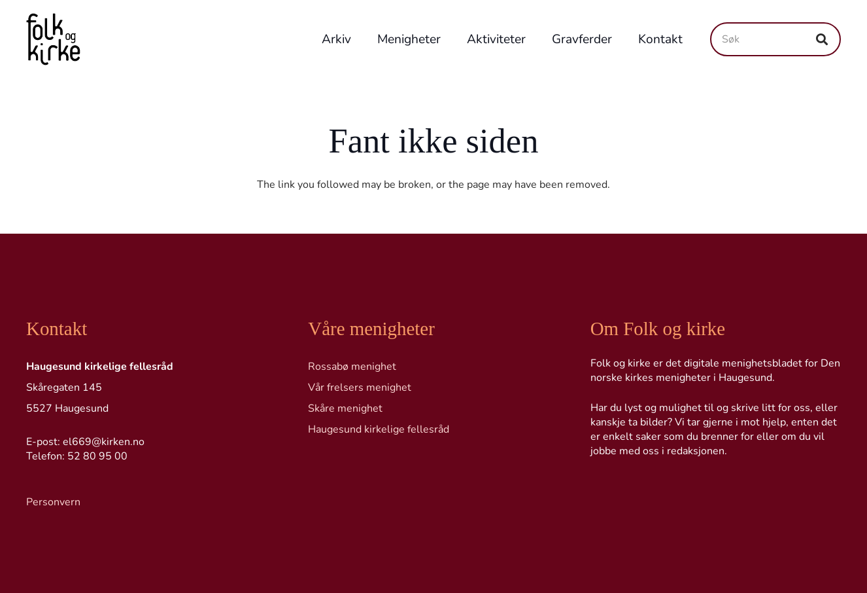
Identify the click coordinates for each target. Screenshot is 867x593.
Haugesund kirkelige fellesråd (378, 429)
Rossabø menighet (352, 366)
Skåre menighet (345, 408)
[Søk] (775, 39)
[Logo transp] (53, 39)
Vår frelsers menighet (359, 387)
